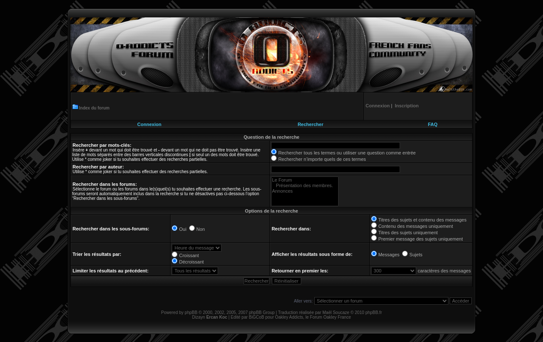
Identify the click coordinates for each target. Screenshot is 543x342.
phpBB (191, 312)
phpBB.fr (373, 312)
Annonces (305, 191)
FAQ (433, 124)
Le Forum (305, 180)
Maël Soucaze (335, 312)
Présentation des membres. (305, 185)
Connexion (149, 124)
